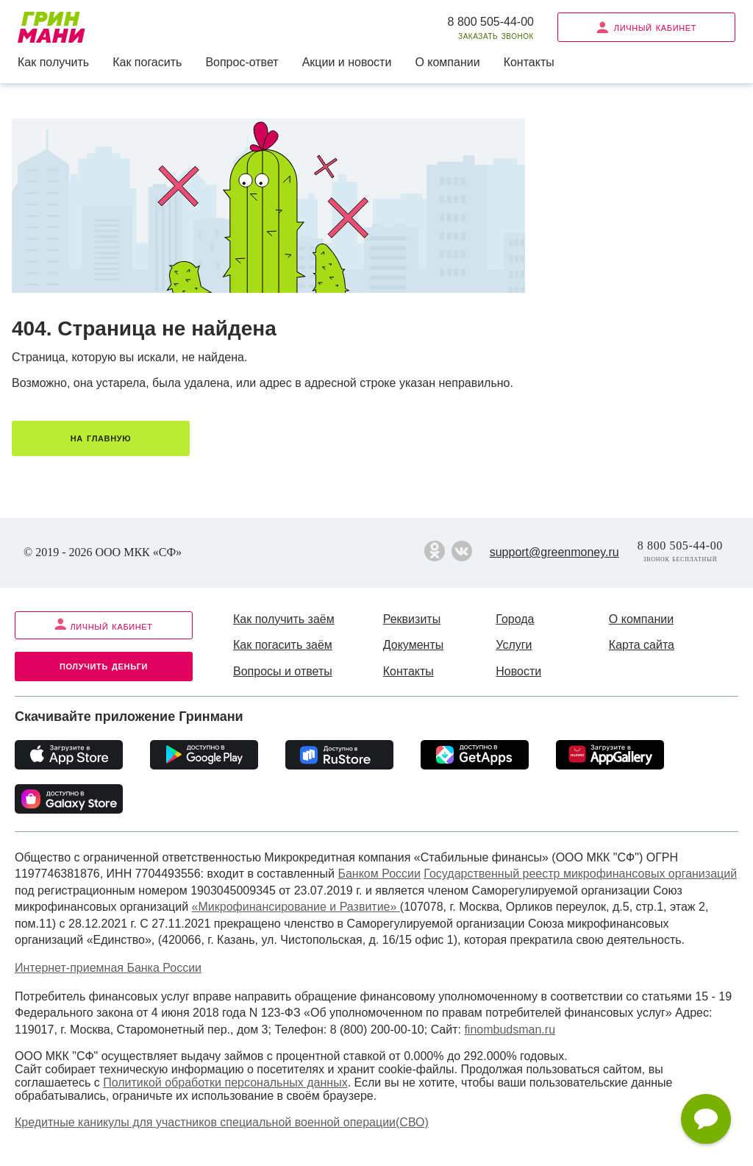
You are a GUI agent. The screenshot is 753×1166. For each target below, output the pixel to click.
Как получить (53, 62)
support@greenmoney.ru (554, 552)
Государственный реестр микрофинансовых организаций (580, 873)
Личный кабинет (646, 27)
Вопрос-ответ (241, 62)
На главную (101, 437)
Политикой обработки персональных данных (225, 1082)
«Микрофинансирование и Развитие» (296, 906)
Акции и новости (347, 62)
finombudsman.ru (509, 1029)
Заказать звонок (496, 35)
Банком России (379, 873)
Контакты (529, 62)
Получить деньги (104, 665)
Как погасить (147, 62)
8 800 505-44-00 (491, 21)
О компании (447, 62)
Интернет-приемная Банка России (108, 967)
